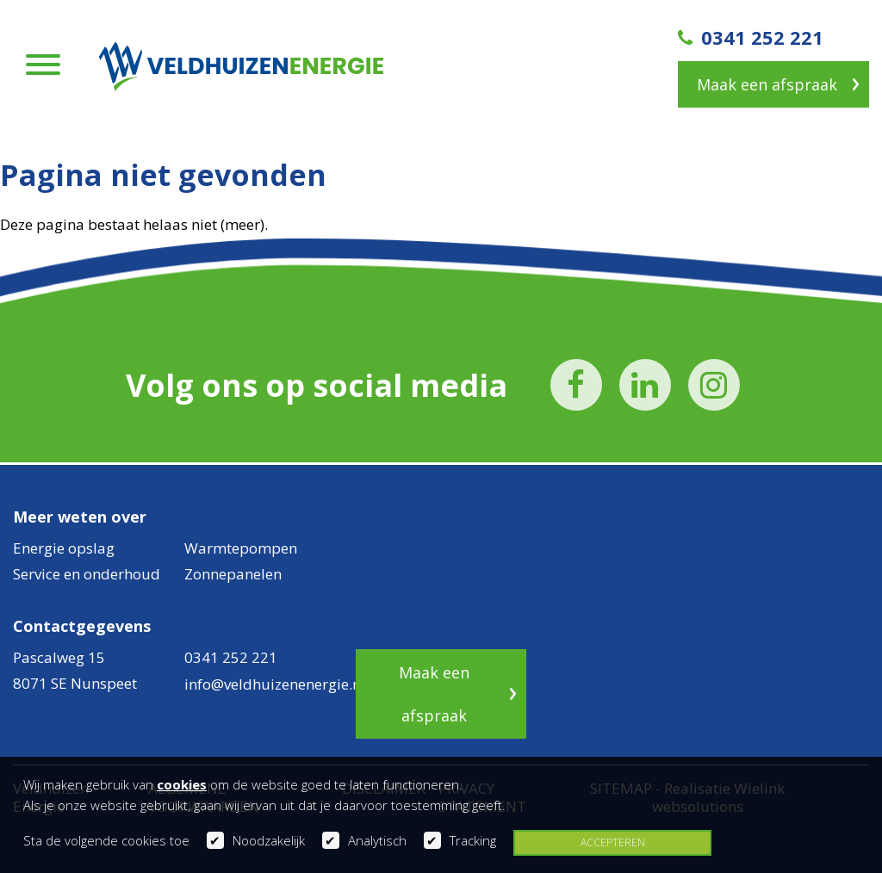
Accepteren (613, 842)
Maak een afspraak (767, 84)
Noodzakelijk (269, 840)
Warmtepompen (240, 548)
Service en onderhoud (86, 574)
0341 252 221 (750, 37)
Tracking (473, 840)
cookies (182, 784)
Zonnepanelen (233, 574)
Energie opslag (64, 548)
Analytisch (377, 840)
